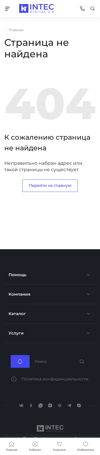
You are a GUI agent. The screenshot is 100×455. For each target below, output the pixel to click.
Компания (19, 294)
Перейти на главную (50, 185)
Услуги (16, 333)
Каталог (17, 313)
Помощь (17, 274)
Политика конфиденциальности (54, 378)
